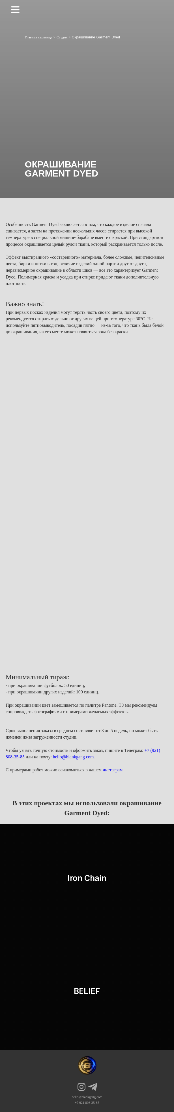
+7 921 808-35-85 (87, 1103)
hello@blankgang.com (73, 756)
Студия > (64, 37)
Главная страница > (40, 37)
